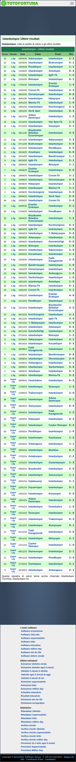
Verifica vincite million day (34, 739)
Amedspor (54, 71)
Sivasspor (54, 126)
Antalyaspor (35, 456)
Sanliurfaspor (36, 277)
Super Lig (13, 380)
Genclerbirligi (56, 241)
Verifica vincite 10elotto (33, 729)
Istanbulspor (56, 58)
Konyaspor (55, 493)
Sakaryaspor (35, 58)
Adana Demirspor (34, 116)
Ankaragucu (55, 273)
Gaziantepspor (57, 462)
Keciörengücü (57, 106)
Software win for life (31, 652)
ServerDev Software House (27, 757)
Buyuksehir (34, 468)
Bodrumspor (56, 62)
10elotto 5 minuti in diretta (34, 671)
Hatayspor (54, 98)
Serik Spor (34, 111)
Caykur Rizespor (58, 425)
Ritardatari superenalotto (33, 715)
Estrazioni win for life (31, 699)
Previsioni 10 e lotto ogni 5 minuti (38, 743)
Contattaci (50, 759)
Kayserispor (35, 487)
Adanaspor (34, 237)
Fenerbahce (35, 380)
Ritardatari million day (32, 722)
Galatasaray (35, 481)
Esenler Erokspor (54, 84)
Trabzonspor (35, 393)
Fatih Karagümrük (56, 259)
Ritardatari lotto (29, 718)
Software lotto (28, 642)
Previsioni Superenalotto (33, 747)
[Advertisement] (38, 20)
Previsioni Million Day (32, 750)
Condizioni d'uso (34, 759)
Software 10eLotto (30, 634)
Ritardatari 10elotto (30, 711)
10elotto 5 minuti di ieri (32, 678)
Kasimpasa (55, 437)
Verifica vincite (28, 725)
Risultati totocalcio (30, 696)
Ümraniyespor (36, 94)
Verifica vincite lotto (31, 736)
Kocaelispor (35, 254)
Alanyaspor (34, 406)
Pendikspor (34, 66)
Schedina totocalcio (31, 692)
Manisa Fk (34, 102)
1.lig (13, 58)
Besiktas (54, 450)
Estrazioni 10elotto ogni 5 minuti (37, 667)
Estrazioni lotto (28, 685)
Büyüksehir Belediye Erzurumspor (35, 133)
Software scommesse (32, 631)
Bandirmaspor (57, 156)
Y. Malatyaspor (57, 233)
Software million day (31, 649)
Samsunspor (56, 475)
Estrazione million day (32, 689)
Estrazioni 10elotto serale (34, 664)
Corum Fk (34, 90)
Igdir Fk (53, 75)
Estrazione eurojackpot (32, 703)
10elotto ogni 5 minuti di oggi (36, 674)
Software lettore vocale (32, 656)
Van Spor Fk (55, 122)
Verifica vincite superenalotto (36, 732)
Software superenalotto (33, 638)
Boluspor (33, 79)
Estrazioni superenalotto (33, 682)
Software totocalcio (31, 645)
